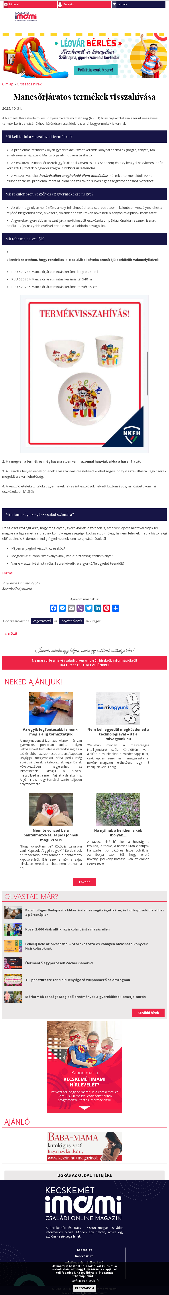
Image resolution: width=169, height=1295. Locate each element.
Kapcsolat (84, 1248)
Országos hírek (27, 84)
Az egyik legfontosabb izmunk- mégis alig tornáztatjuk (51, 730)
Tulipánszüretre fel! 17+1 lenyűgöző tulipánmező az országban (77, 978)
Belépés (68, 4)
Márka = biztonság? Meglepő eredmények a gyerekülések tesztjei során (85, 995)
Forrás (7, 572)
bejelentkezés (71, 620)
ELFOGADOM (84, 1288)
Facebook (163, 16)
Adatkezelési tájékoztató (84, 1261)
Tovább (84, 880)
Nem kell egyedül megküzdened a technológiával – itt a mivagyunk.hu (118, 732)
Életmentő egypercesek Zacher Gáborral (59, 961)
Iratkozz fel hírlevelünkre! (84, 664)
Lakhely (122, 4)
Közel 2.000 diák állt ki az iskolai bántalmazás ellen (67, 927)
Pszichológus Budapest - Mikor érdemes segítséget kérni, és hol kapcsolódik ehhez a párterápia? (94, 910)
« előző (10, 632)
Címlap (7, 84)
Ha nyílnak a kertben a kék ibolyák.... (118, 831)
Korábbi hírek (148, 1011)
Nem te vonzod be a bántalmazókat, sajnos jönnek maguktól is (51, 834)
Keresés (154, 16)
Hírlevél (14, 4)
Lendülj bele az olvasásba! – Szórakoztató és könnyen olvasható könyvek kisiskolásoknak (86, 944)
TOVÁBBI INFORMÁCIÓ (84, 1281)
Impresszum (84, 1254)
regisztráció (42, 620)
